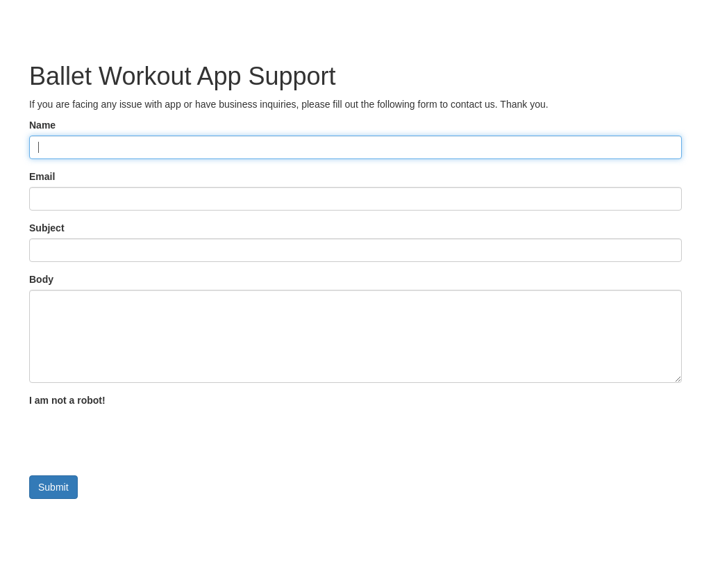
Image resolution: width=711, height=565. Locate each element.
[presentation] (134, 438)
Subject (47, 228)
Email (42, 176)
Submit (53, 487)
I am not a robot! (67, 400)
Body (41, 279)
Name (42, 125)
